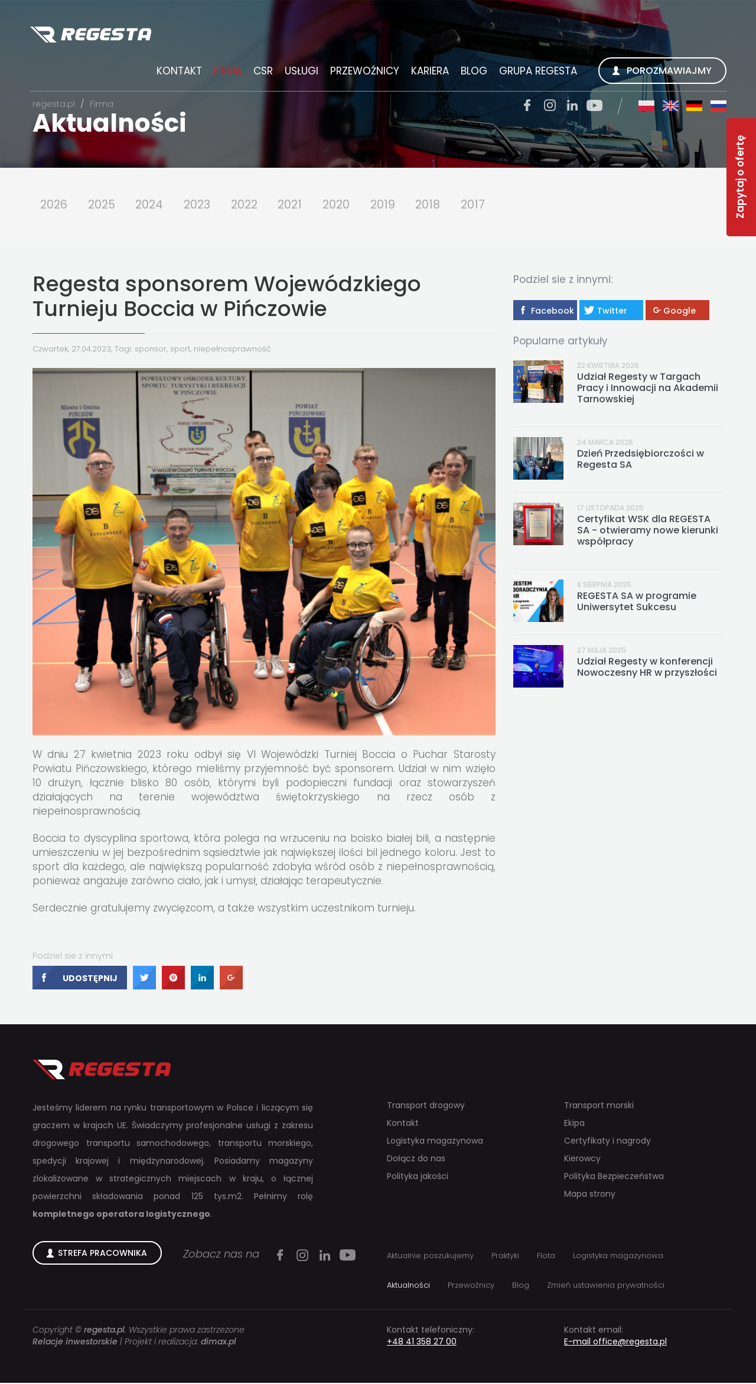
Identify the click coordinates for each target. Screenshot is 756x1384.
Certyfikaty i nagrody (607, 1142)
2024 (154, 205)
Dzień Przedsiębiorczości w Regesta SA (640, 459)
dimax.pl (218, 1343)
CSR (261, 73)
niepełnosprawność (232, 349)
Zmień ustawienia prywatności (605, 1286)
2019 (397, 205)
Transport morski (599, 1106)
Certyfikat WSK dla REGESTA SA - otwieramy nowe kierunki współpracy (647, 531)
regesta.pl (53, 104)
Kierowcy (582, 1159)
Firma (226, 73)
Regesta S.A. (93, 36)
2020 (349, 205)
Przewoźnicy (362, 73)
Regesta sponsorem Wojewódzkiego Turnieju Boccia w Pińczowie (226, 296)
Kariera (428, 73)
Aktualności (109, 123)
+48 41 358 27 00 (422, 1343)
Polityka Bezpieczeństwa (614, 1177)
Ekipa (574, 1124)
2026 (54, 205)
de (692, 107)
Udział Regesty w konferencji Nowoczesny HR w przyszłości (647, 668)
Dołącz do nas (416, 1159)
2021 (301, 205)
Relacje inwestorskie (75, 1343)
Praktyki (505, 1256)
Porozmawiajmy (667, 72)
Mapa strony (589, 1195)
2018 (444, 205)
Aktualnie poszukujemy (430, 1256)
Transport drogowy (426, 1106)
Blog (472, 73)
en (668, 107)
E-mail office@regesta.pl (615, 1343)
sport (180, 349)
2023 (204, 205)
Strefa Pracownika (102, 1254)
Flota (546, 1256)
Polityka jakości (417, 1177)
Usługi (300, 73)
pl (644, 107)
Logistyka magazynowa (435, 1142)
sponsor (151, 349)
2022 (253, 205)
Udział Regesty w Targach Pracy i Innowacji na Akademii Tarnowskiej (647, 388)
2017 (490, 205)
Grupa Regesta (536, 73)
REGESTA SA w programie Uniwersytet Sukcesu (636, 602)
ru (717, 107)
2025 (104, 205)
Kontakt (177, 73)
